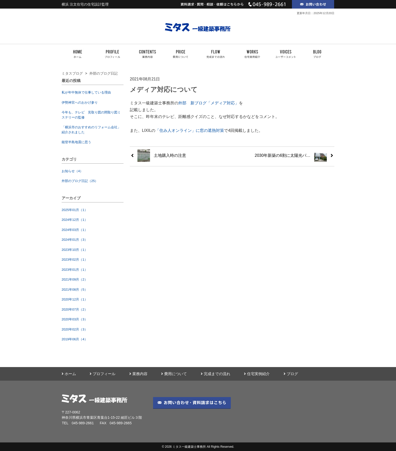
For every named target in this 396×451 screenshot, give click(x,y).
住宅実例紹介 (257, 374)
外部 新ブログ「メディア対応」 (208, 103)
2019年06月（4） (75, 339)
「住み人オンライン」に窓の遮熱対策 (189, 130)
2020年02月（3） (75, 329)
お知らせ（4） (72, 171)
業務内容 (138, 374)
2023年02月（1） (75, 259)
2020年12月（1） (75, 299)
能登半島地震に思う (76, 142)
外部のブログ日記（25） (80, 181)
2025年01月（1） (75, 210)
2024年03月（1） (75, 230)
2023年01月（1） (75, 270)
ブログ (291, 374)
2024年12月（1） (75, 220)
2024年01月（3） (75, 240)
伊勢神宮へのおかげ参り (80, 102)
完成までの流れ (215, 374)
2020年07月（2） (75, 309)
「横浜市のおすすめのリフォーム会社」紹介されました (91, 129)
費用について (174, 374)
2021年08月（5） (75, 289)
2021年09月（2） (75, 279)
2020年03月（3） (75, 319)
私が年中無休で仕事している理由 (86, 92)
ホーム (69, 374)
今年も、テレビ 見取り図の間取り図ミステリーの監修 (91, 114)
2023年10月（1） (75, 250)
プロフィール (102, 374)
